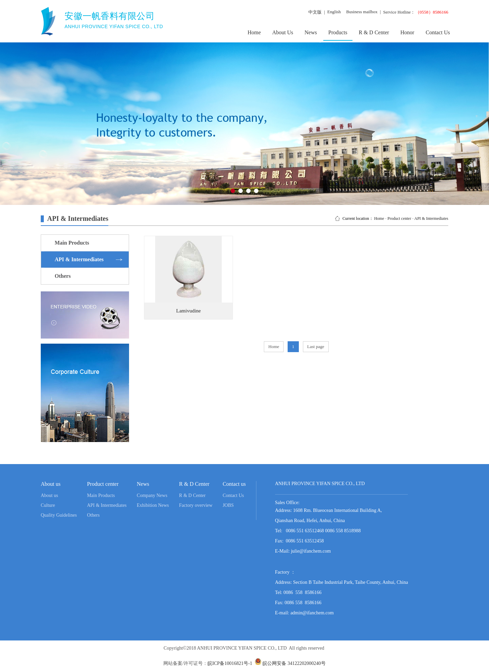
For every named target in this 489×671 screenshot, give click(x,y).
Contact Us (437, 32)
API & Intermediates (431, 218)
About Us (282, 32)
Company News (152, 495)
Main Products (101, 495)
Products (337, 32)
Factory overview (195, 505)
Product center (399, 218)
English (334, 11)
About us (49, 495)
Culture (48, 505)
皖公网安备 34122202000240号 (293, 663)
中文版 (315, 12)
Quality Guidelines (59, 515)
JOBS (228, 505)
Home (254, 32)
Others (93, 515)
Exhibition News (153, 505)
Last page (315, 346)
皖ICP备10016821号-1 (229, 663)
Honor (407, 32)
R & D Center (374, 32)
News (311, 32)
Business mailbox (362, 11)
